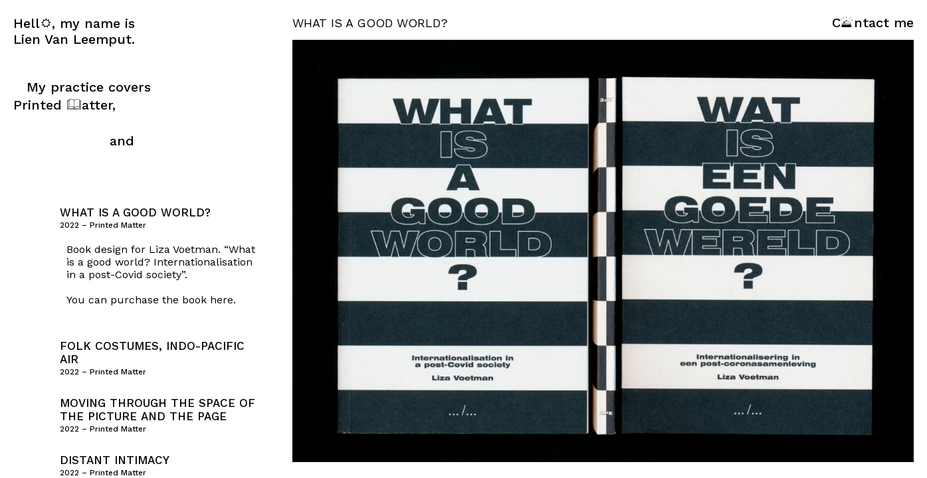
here (221, 299)
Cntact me (873, 23)
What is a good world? (135, 212)
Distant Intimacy (114, 460)
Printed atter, (64, 105)
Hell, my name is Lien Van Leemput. (74, 31)
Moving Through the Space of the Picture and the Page (157, 409)
